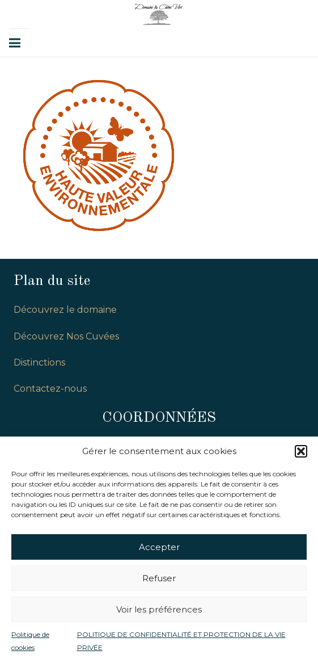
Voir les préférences (159, 609)
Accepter (159, 547)
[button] (301, 451)
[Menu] (15, 43)
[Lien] (159, 14)
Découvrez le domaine (65, 309)
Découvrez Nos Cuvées (66, 336)
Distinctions (39, 362)
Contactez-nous (50, 388)
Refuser (159, 578)
